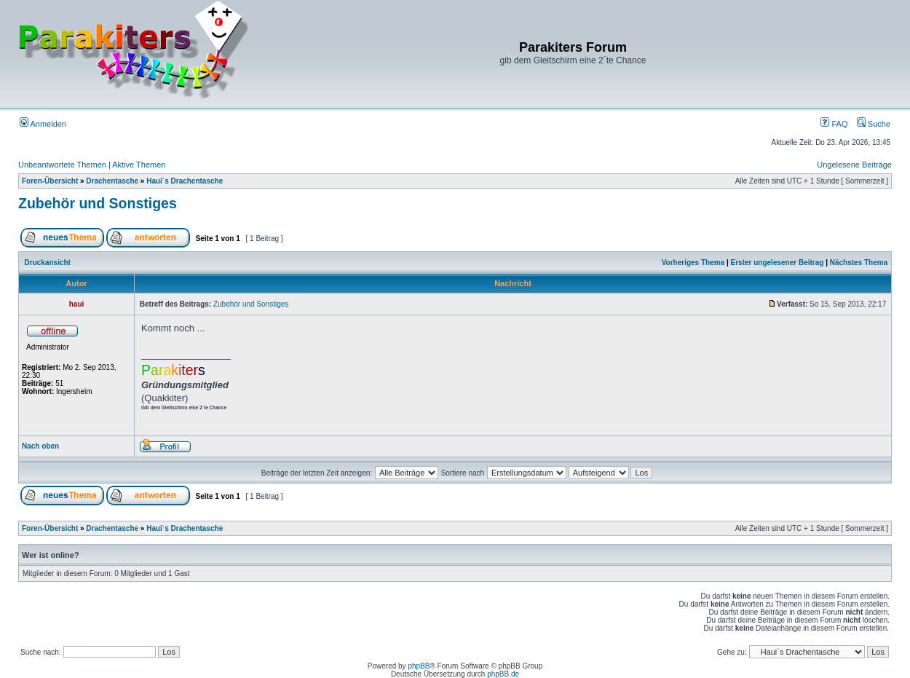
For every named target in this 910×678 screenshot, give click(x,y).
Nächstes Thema (858, 263)
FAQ (833, 123)
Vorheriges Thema (693, 263)
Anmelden (43, 123)
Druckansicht (48, 263)
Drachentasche (112, 181)
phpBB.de (503, 674)
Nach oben (40, 446)
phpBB (419, 666)
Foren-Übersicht (50, 181)
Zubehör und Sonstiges (97, 203)
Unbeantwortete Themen (62, 164)
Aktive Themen (138, 164)
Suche (873, 123)
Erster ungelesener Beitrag (777, 263)
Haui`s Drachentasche (184, 181)
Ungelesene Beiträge (854, 164)
